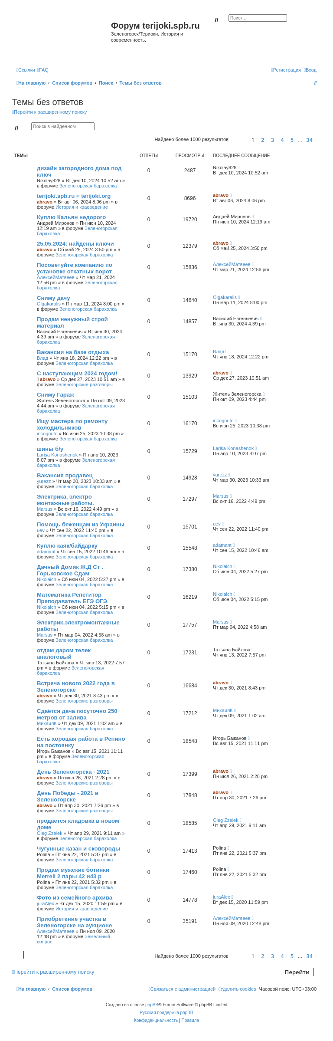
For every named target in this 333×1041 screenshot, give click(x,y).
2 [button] (262, 140)
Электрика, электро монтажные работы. (65, 499)
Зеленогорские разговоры (84, 384)
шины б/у (50, 449)
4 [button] (282, 140)
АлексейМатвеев (56, 277)
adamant (46, 551)
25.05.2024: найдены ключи (75, 243)
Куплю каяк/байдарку (67, 545)
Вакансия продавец (65, 475)
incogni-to (47, 433)
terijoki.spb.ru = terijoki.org (74, 196)
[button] (238, 139)
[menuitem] (43, 70)
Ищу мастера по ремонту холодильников (72, 424)
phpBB (151, 1004)
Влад (42, 358)
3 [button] (272, 140)
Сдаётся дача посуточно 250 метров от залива (77, 714)
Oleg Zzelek (49, 833)
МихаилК (47, 723)
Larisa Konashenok (57, 454)
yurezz (44, 481)
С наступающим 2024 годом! (77, 373)
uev (41, 530)
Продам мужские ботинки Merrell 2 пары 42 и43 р (73, 873)
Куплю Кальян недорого (71, 217)
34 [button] (309, 140)
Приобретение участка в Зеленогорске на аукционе (74, 922)
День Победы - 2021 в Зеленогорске (67, 796)
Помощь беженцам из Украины (80, 524)
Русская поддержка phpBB (166, 1012)
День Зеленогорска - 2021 (73, 771)
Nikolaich (46, 579)
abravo (44, 201)
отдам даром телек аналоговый (64, 653)
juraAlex (45, 903)
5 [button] (292, 140)
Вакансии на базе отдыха (73, 352)
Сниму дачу (53, 298)
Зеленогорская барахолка (88, 185)
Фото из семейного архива (74, 897)
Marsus (44, 509)
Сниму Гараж (55, 394)
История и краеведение (82, 207)
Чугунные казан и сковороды (78, 848)
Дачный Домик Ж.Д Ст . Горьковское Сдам (70, 570)
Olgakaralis (49, 303)
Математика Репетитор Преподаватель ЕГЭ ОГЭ (72, 597)
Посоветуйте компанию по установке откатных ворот (74, 268)
